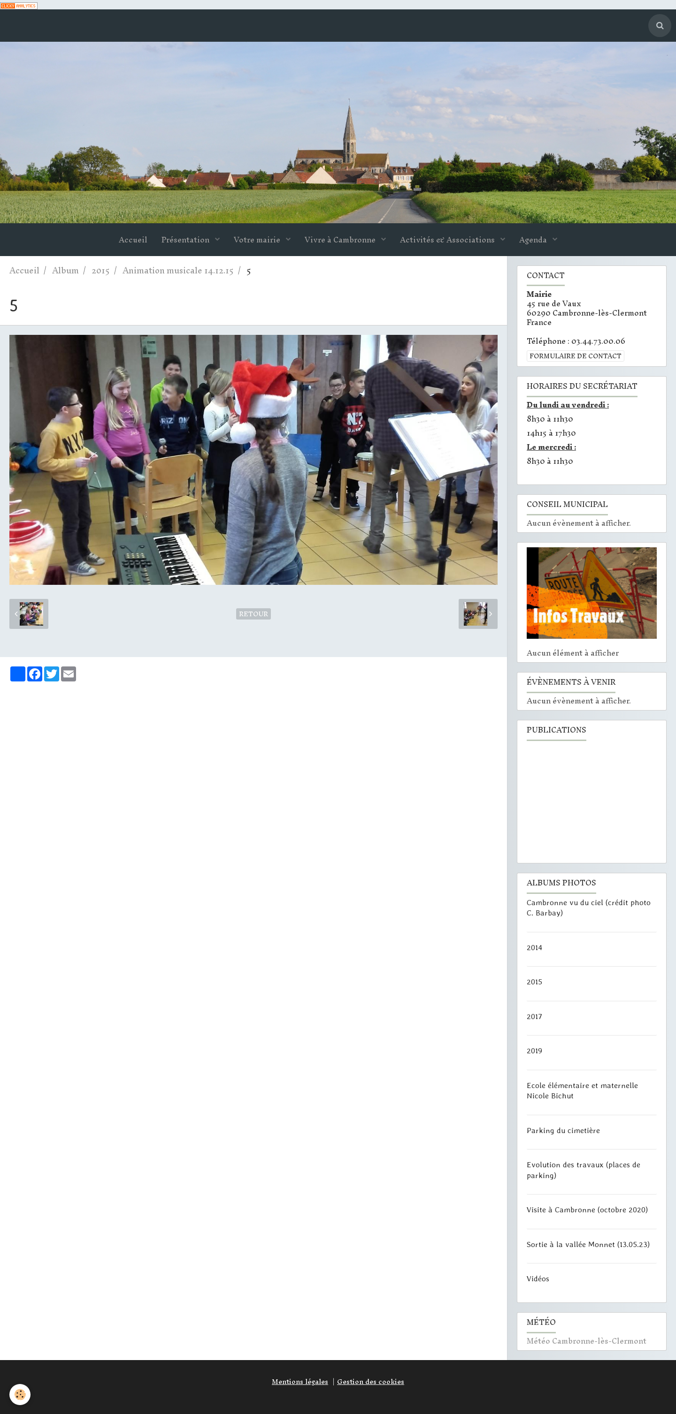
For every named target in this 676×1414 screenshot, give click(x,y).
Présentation (186, 239)
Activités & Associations (448, 239)
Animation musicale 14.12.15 (178, 270)
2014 (534, 947)
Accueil (133, 239)
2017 (534, 1016)
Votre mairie (258, 239)
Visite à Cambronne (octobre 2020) (587, 1209)
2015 (101, 270)
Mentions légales (300, 1381)
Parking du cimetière (563, 1129)
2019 (534, 1050)
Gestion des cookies (370, 1381)
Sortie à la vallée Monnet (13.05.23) (588, 1243)
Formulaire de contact (576, 356)
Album (65, 270)
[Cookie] (20, 1394)
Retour (253, 614)
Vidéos (538, 1278)
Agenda (534, 239)
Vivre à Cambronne (341, 239)
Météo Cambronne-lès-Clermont (586, 1340)
